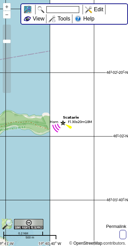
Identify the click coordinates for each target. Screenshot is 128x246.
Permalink (116, 226)
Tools (63, 19)
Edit (98, 9)
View (38, 19)
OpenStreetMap (87, 243)
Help (89, 19)
